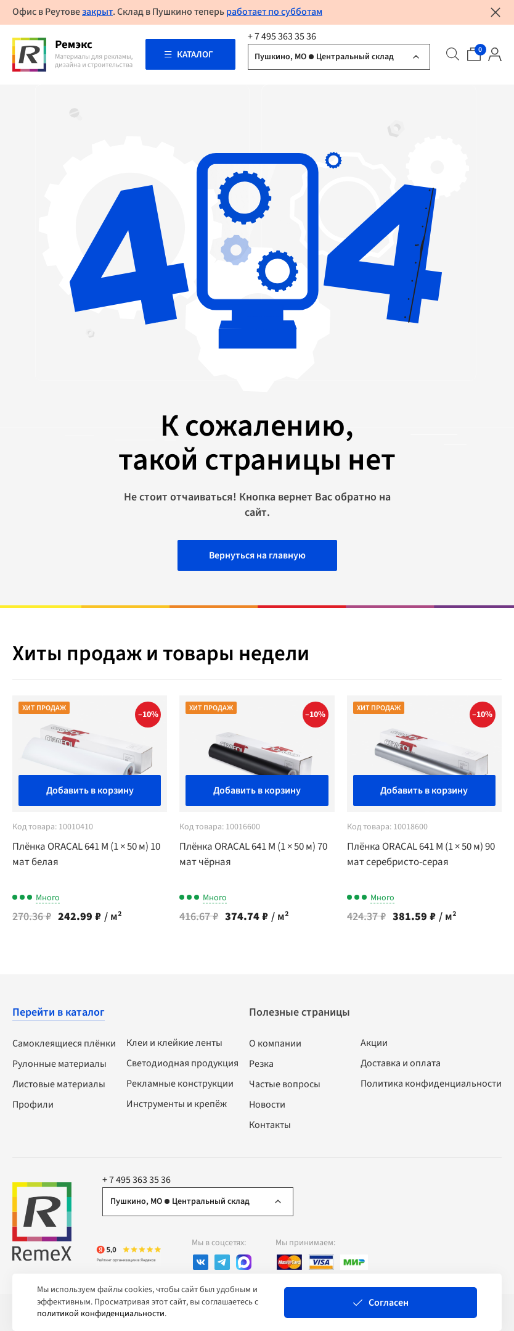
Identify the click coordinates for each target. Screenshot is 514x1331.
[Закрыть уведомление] (495, 12)
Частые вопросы (284, 1086)
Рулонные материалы (59, 1065)
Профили (33, 1106)
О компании (275, 1045)
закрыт (97, 12)
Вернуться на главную (257, 557)
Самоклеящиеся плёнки (64, 1045)
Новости (267, 1106)
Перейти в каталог (58, 1014)
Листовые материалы (58, 1086)
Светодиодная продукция (182, 1065)
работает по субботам (274, 12)
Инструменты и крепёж (176, 1106)
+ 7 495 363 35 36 (282, 36)
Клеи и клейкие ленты (174, 1044)
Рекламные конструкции (180, 1085)
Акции (374, 1044)
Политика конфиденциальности (431, 1085)
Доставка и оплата (401, 1065)
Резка (261, 1065)
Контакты (270, 1127)
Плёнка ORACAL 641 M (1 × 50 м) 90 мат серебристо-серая (422, 855)
